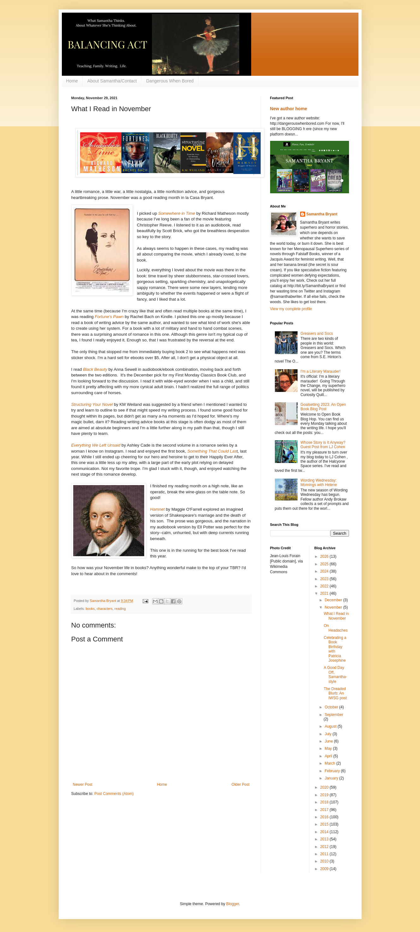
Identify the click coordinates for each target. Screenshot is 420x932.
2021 (325, 593)
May (329, 748)
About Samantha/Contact (112, 80)
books (90, 608)
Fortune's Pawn (110, 316)
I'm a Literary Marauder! (320, 371)
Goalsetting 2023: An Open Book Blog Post (323, 406)
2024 (325, 571)
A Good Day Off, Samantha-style (335, 674)
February (333, 771)
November (334, 607)
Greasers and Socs (316, 333)
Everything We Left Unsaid (96, 445)
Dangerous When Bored (169, 80)
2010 (325, 861)
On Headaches (336, 627)
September (334, 715)
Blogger (232, 904)
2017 (325, 810)
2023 (325, 579)
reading (120, 608)
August (331, 726)
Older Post (241, 784)
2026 (325, 556)
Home (72, 80)
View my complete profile (291, 309)
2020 (325, 787)
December (334, 600)
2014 (325, 832)
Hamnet (157, 509)
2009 (325, 869)
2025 (325, 564)
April (329, 756)
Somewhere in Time (176, 213)
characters (104, 608)
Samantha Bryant (322, 214)
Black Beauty (95, 369)
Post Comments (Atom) (114, 793)
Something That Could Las (212, 451)
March (330, 763)
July (329, 734)
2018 (325, 802)
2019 (325, 795)
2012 (325, 847)
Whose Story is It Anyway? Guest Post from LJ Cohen (322, 444)
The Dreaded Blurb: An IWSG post (335, 693)
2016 (325, 817)
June (329, 741)
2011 (325, 854)
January (332, 778)
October (332, 707)
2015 (325, 824)
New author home (288, 108)
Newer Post (82, 784)
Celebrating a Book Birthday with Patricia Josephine (335, 649)
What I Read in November (336, 615)
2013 (325, 839)
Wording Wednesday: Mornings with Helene (318, 482)
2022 (325, 586)
